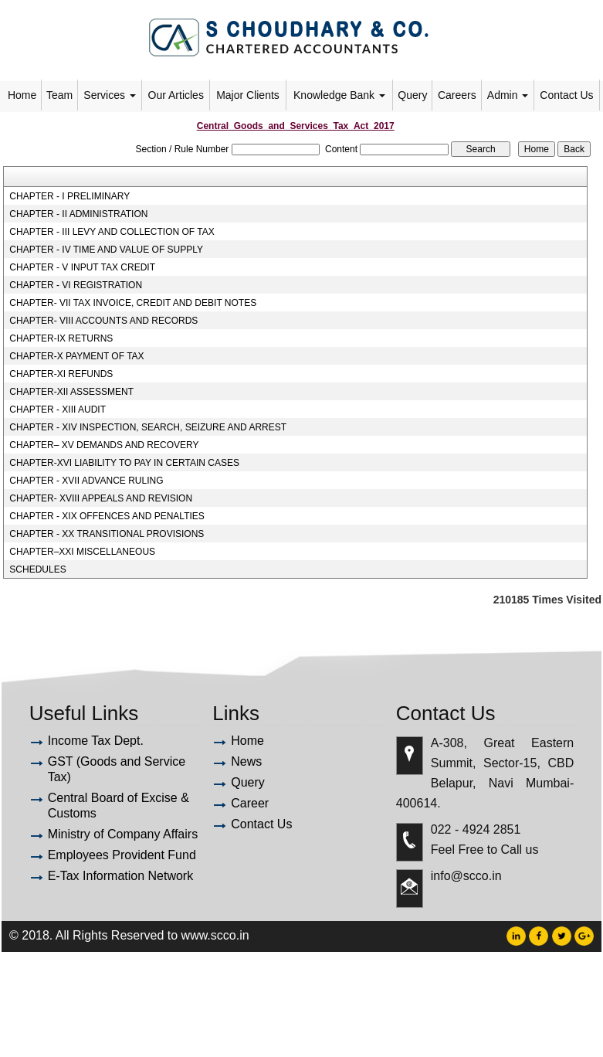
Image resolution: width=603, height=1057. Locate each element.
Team (59, 95)
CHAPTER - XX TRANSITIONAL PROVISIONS (106, 533)
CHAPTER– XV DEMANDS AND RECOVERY (103, 445)
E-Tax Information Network (121, 875)
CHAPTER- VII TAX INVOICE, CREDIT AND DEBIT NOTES (132, 302)
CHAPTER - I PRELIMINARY (69, 196)
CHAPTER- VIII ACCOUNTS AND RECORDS (103, 320)
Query (412, 95)
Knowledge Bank (339, 95)
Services (109, 95)
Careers (457, 95)
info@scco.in (466, 875)
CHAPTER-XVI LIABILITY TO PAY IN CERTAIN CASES (124, 462)
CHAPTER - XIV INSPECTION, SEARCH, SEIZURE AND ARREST (147, 427)
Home (22, 95)
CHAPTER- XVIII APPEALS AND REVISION (100, 498)
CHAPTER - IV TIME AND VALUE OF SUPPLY (106, 249)
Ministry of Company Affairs (123, 834)
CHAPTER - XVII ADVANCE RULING (86, 480)
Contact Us (566, 95)
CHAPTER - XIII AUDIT (57, 409)
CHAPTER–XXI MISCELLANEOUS (82, 551)
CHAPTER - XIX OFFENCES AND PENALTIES (107, 516)
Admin (508, 95)
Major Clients (247, 95)
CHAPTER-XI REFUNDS (61, 374)
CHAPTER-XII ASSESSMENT (71, 391)
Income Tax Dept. (96, 740)
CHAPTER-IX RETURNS (61, 338)
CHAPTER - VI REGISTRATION (75, 285)
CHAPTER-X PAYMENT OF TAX (76, 356)
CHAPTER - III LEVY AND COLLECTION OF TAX (111, 231)
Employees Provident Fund (122, 855)
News (246, 761)
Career (250, 803)
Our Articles (176, 95)
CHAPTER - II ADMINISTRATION (78, 214)
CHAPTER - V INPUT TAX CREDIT (82, 267)
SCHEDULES (37, 569)
